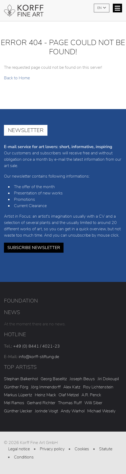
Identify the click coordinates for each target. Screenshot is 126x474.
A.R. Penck (91, 395)
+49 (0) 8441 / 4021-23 (36, 346)
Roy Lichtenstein (98, 387)
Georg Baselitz (54, 379)
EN (99, 8)
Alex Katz (71, 387)
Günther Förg (16, 387)
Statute (105, 449)
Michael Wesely (101, 411)
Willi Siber (93, 403)
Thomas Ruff (70, 403)
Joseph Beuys (82, 379)
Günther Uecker (18, 411)
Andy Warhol (73, 411)
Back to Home (17, 78)
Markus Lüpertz (18, 395)
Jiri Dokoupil (108, 379)
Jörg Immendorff (46, 387)
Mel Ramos (14, 403)
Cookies (82, 449)
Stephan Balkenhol (21, 379)
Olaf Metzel (69, 395)
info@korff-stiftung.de (39, 357)
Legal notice (19, 449)
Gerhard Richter (41, 403)
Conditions (24, 457)
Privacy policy (52, 449)
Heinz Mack (45, 395)
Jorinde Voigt (46, 411)
